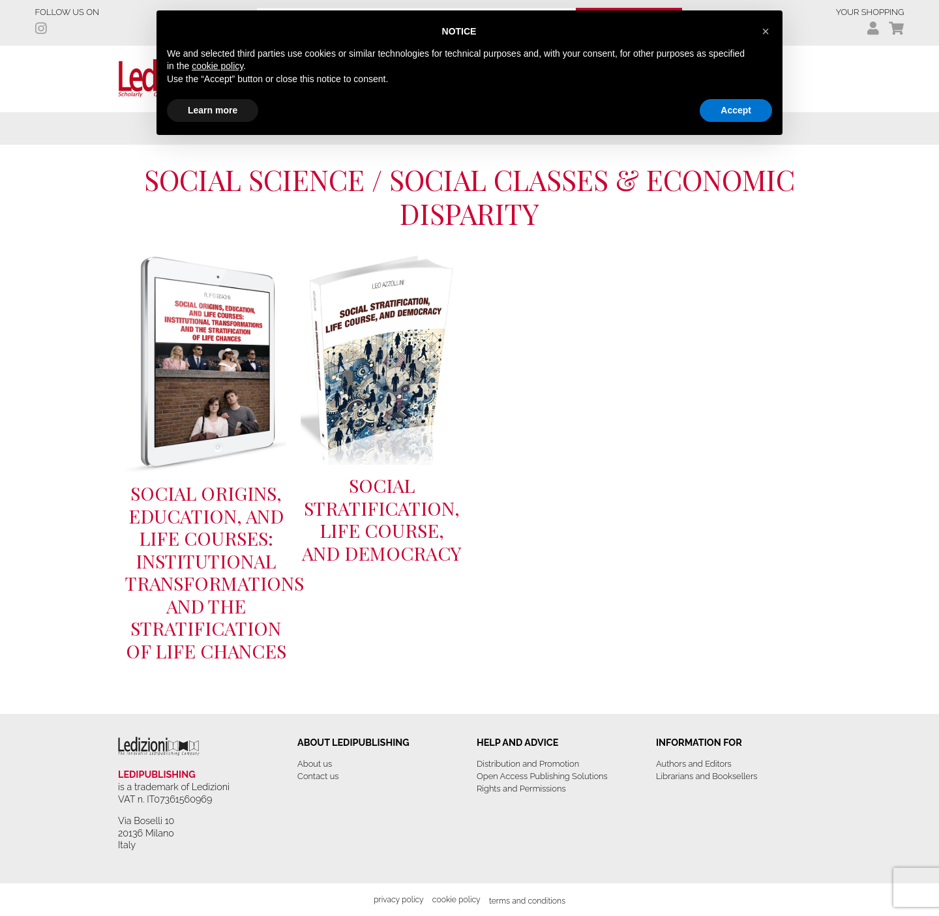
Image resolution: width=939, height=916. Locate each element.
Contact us (317, 776)
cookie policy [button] (217, 66)
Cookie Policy (456, 899)
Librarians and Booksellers (707, 776)
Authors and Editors (694, 764)
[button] (765, 31)
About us (314, 764)
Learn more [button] (212, 110)
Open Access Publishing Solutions (542, 776)
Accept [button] (736, 110)
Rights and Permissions (521, 788)
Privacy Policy (399, 899)
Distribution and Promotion (528, 764)
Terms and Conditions (527, 901)
